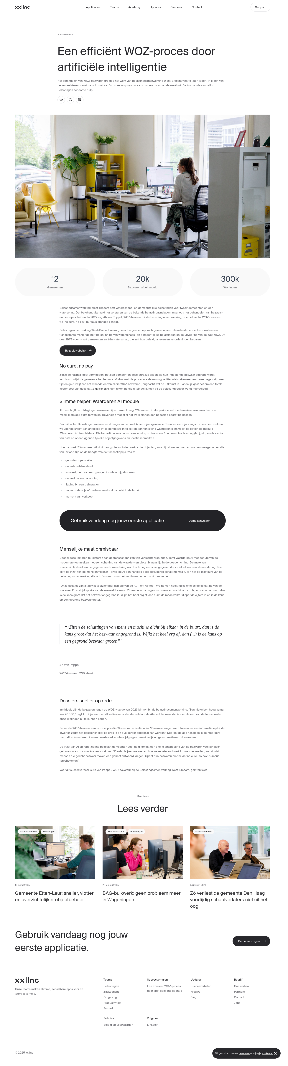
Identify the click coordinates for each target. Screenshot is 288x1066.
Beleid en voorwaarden (118, 1024)
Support (260, 7)
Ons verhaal (241, 986)
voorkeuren (267, 1053)
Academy (134, 7)
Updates (155, 7)
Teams (114, 7)
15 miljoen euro (100, 388)
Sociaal (108, 1008)
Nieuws (195, 991)
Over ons (176, 7)
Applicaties (93, 7)
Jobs (237, 1002)
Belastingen (111, 986)
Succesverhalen (65, 34)
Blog (194, 997)
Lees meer (244, 1053)
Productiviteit (112, 1002)
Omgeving (110, 997)
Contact (197, 7)
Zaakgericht (111, 991)
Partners (239, 991)
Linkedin (152, 1024)
